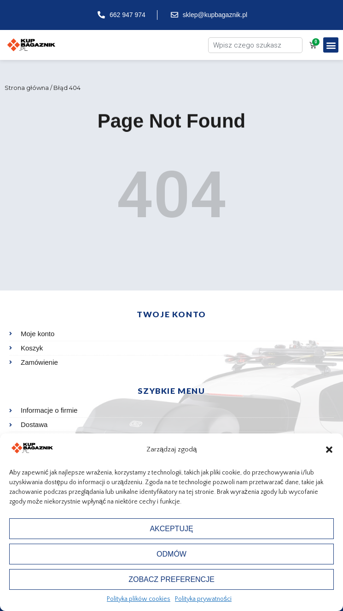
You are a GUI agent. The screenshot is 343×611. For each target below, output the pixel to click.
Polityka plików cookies (138, 599)
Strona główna (27, 87)
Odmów (171, 554)
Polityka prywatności (203, 599)
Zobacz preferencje (171, 579)
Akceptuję (171, 529)
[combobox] (255, 45)
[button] (329, 449)
